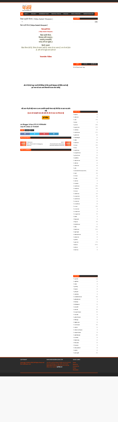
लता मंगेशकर (76, 337)
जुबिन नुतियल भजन (77, 299)
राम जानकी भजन (77, 203)
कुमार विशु (76, 286)
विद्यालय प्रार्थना (76, 219)
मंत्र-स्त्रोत (75, 178)
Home (74, 362)
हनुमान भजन (76, 242)
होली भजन (76, 247)
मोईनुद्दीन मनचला (76, 322)
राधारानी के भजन (77, 198)
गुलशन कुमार (76, 291)
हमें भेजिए (46, 118)
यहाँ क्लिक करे (59, 367)
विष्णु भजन (76, 221)
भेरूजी (75, 173)
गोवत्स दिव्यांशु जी (77, 137)
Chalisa (65, 13)
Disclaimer (75, 370)
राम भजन (75, 206)
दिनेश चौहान (76, 301)
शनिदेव (75, 226)
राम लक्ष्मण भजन (77, 211)
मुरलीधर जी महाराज (77, 317)
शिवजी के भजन (76, 229)
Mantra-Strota (56, 13)
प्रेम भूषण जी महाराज (77, 312)
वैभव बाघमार (76, 345)
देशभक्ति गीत (76, 158)
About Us (75, 364)
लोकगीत (75, 216)
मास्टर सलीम (76, 314)
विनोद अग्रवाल (76, 342)
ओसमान (75, 284)
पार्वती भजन (76, 163)
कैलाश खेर (76, 289)
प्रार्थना (75, 168)
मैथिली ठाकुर (76, 319)
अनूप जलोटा (76, 278)
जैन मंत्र (75, 147)
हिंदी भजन (76, 244)
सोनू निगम (75, 350)
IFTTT (32, 130)
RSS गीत (75, 114)
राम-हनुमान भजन (77, 214)
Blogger (27, 130)
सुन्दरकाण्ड (76, 239)
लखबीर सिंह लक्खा (77, 335)
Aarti (26, 13)
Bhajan (33, 13)
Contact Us (76, 366)
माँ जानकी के (76, 183)
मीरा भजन (76, 191)
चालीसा (75, 140)
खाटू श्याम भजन (76, 127)
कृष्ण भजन (76, 124)
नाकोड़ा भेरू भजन (77, 160)
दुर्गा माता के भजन (77, 155)
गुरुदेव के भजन (76, 135)
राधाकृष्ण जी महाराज (77, 332)
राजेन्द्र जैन (76, 327)
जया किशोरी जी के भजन (78, 296)
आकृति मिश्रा (76, 281)
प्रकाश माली (76, 309)
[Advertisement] (70, 7)
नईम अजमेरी (76, 307)
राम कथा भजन (76, 201)
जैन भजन (75, 145)
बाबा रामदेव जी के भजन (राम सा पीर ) (80, 170)
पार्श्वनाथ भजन (76, 165)
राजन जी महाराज (77, 324)
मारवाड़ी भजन (76, 188)
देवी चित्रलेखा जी (76, 304)
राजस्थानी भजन (76, 193)
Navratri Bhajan (89, 13)
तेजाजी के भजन (76, 150)
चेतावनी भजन (76, 142)
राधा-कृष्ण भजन (76, 196)
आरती (75, 119)
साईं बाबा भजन (76, 237)
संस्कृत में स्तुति (76, 232)
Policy (74, 368)
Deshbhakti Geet (44, 13)
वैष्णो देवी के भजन (77, 224)
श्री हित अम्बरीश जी (77, 347)
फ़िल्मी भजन (76, 249)
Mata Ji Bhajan (75, 13)
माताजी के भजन (76, 186)
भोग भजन (76, 175)
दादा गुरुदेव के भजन (77, 152)
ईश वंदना (75, 122)
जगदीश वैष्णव (76, 294)
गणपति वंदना (76, 129)
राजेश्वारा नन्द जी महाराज (78, 330)
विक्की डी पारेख (76, 340)
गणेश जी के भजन (77, 132)
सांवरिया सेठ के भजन (77, 234)
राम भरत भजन (76, 209)
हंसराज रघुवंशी (76, 352)
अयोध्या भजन (76, 117)
